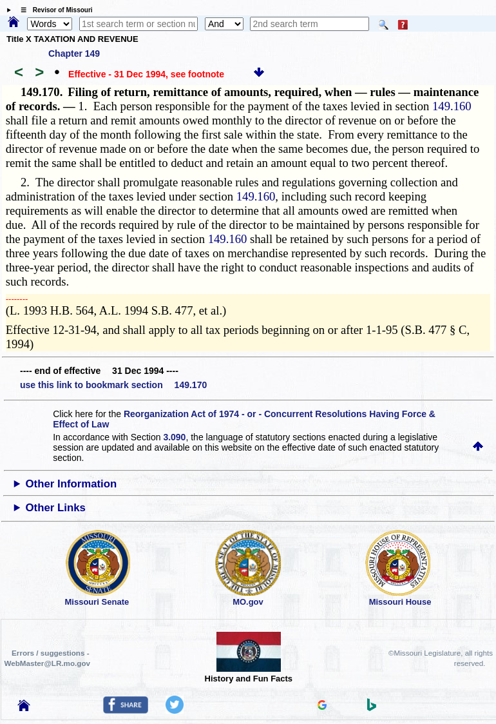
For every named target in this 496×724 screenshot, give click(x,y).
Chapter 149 (74, 53)
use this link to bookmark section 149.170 (113, 385)
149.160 (452, 106)
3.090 (174, 437)
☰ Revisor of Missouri (53, 10)
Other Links (56, 508)
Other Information (71, 484)
